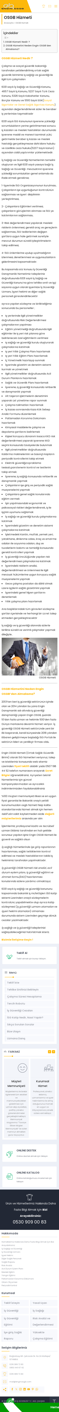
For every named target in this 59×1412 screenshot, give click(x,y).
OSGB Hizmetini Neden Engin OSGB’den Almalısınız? (28, 47)
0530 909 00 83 (29, 1222)
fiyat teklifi (21, 766)
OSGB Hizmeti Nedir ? (17, 41)
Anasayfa (9, 23)
